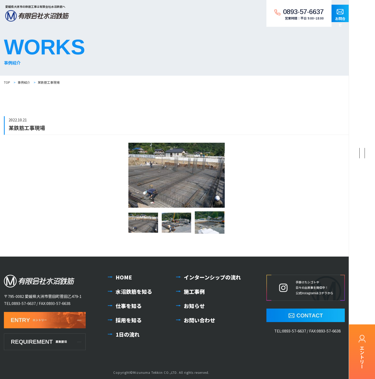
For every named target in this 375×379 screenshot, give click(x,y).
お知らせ (194, 306)
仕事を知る (129, 306)
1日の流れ (128, 334)
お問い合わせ (199, 320)
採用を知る (129, 320)
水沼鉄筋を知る (134, 291)
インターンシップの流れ (212, 277)
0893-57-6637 (24, 303)
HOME (124, 277)
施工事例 (194, 291)
